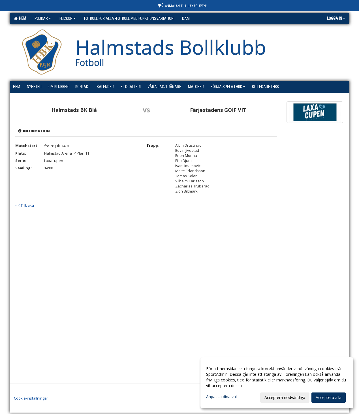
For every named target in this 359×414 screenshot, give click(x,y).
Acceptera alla (328, 397)
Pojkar (43, 18)
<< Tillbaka (24, 205)
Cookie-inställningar (31, 398)
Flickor (67, 18)
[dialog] (276, 382)
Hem (20, 18)
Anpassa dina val (221, 396)
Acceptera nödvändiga (284, 397)
